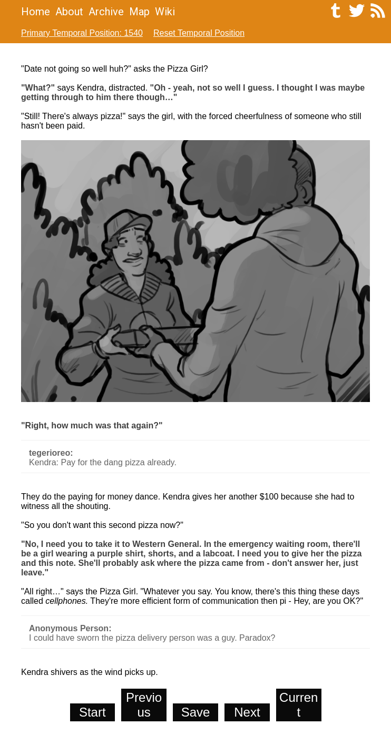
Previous (144, 704)
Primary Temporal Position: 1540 (82, 32)
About (69, 11)
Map (139, 11)
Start (92, 712)
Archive (106, 11)
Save (195, 712)
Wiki (165, 11)
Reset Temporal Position (199, 32)
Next (247, 712)
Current (298, 704)
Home (35, 11)
